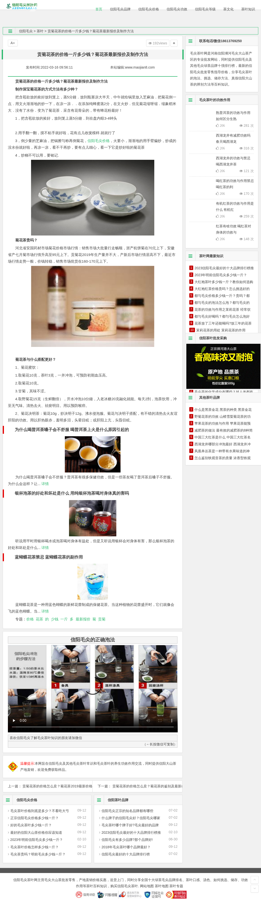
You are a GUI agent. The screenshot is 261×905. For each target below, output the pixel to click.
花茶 (39, 619)
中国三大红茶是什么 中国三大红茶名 (222, 437)
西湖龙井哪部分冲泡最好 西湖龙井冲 (222, 444)
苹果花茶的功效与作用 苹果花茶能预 (222, 423)
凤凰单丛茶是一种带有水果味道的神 (222, 451)
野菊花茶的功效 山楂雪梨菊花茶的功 (222, 416)
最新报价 (83, 619)
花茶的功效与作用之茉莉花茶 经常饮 (222, 309)
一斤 (64, 619)
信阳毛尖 (26, 31)
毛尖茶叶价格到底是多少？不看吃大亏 (39, 811)
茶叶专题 (176, 886)
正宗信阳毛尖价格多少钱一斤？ (34, 818)
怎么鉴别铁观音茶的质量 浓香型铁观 (222, 458)
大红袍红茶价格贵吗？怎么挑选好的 (222, 289)
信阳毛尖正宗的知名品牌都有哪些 (127, 811)
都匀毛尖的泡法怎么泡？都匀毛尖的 (222, 303)
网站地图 (147, 886)
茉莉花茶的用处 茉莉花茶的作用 (220, 330)
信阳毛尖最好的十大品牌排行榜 (126, 854)
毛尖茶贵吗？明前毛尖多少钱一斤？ (38, 854)
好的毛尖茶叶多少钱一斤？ (31, 825)
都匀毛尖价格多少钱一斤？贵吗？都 (222, 296)
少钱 (54, 619)
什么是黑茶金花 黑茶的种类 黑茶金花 (223, 410)
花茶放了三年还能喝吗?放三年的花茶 (223, 323)
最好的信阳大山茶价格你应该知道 (36, 832)
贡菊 (101, 619)
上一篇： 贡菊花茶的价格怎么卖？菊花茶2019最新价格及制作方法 (47, 786)
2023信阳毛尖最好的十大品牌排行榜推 (131, 832)
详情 (44, 484)
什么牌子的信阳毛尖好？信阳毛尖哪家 (131, 818)
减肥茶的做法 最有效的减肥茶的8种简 (223, 430)
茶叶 (40, 31)
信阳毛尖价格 (98, 141)
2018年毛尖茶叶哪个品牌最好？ (126, 847)
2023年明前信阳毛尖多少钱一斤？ (36, 840)
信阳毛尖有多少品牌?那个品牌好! (127, 840)
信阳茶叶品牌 (111, 800)
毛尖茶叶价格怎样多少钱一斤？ (34, 847)
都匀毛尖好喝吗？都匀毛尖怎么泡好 (222, 316)
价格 (30, 619)
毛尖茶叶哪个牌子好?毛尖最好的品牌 (130, 825)
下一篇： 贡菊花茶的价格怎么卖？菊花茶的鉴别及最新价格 (137, 786)
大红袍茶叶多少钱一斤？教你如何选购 (223, 282)
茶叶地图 (162, 886)
